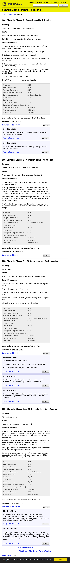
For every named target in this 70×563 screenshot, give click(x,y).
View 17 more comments (26, 547)
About (43, 2)
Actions (46, 125)
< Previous (6, 555)
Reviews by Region (61, 2)
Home (4, 15)
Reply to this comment (11, 138)
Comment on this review (11, 125)
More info (6, 561)
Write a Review (34, 2)
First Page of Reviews (28, 551)
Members (49, 2)
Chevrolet (11, 15)
